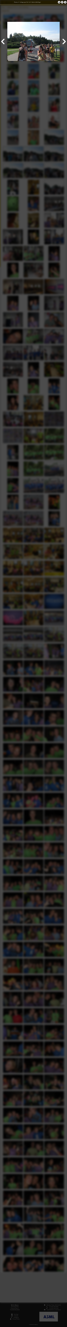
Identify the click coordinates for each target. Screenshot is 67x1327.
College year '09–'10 (25, 2)
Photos (16, 2)
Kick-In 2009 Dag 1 (36, 2)
